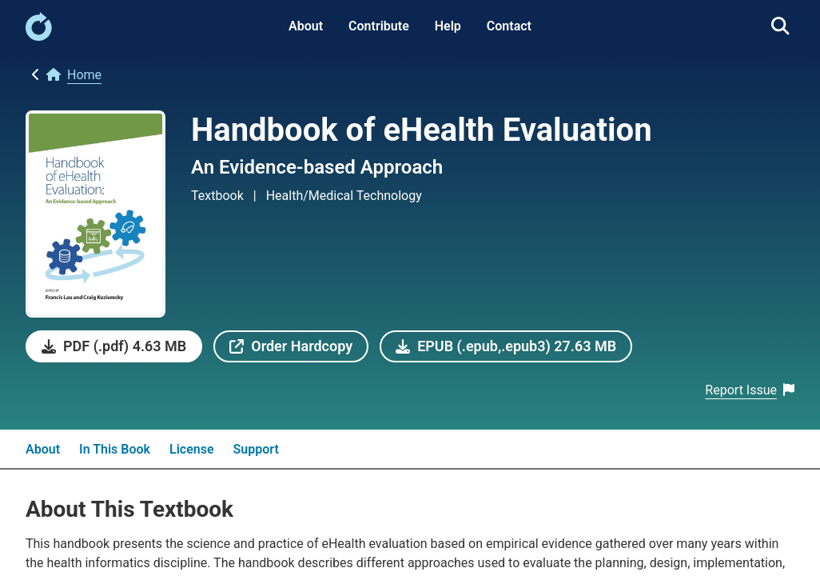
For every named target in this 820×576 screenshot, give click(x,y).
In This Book (114, 449)
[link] (39, 36)
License (191, 449)
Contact (509, 26)
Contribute (378, 26)
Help (448, 26)
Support (256, 449)
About (306, 26)
